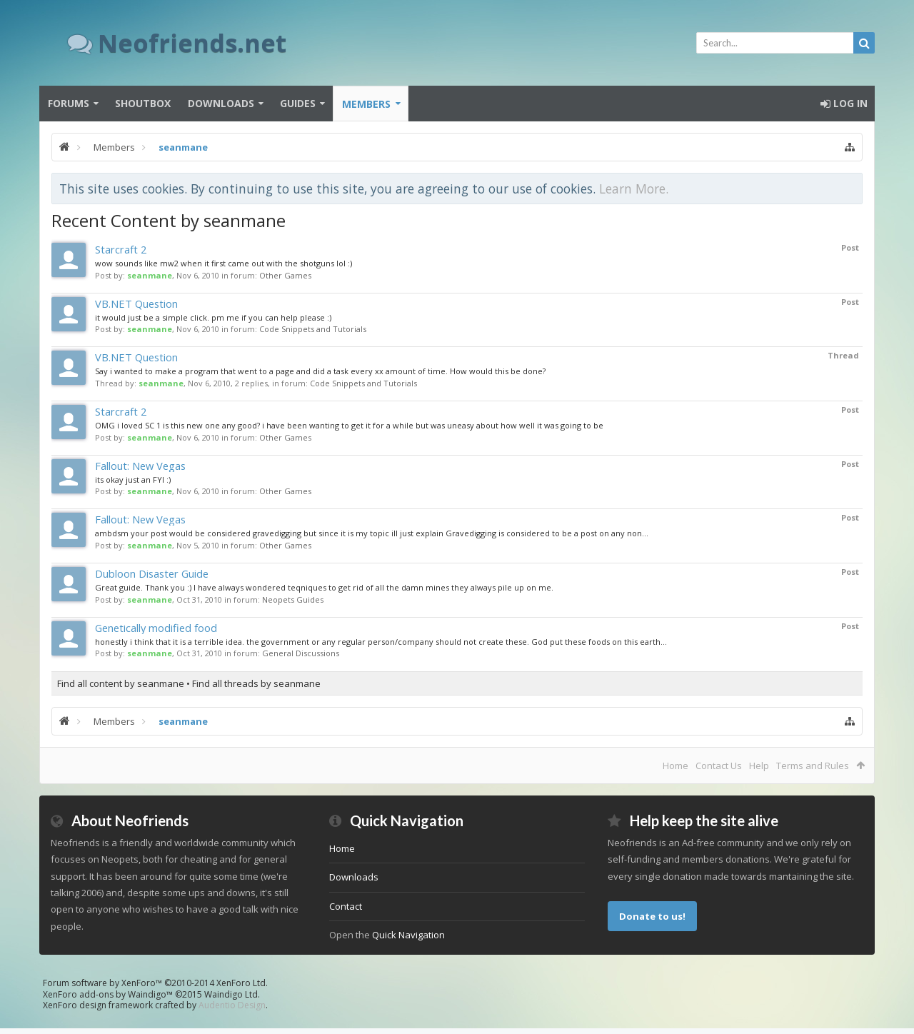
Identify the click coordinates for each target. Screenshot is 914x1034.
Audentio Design (232, 1005)
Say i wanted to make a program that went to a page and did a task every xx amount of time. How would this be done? (320, 371)
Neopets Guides (292, 599)
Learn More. (633, 188)
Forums (68, 103)
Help (759, 765)
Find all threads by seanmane (256, 683)
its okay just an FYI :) (133, 479)
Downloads (221, 103)
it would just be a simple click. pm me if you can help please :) (213, 317)
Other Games (285, 275)
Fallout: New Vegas (140, 465)
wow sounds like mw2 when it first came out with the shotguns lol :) (223, 263)
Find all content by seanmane (120, 683)
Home (675, 765)
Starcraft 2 (120, 249)
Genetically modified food (156, 628)
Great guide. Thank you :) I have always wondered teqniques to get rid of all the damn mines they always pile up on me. (324, 587)
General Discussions (300, 653)
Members (366, 104)
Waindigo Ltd (231, 994)
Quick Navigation (408, 934)
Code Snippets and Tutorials (312, 328)
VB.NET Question (136, 303)
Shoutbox (143, 103)
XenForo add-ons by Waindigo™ (108, 994)
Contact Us (718, 765)
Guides (298, 103)
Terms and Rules (812, 765)
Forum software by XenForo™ (155, 983)
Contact (345, 906)
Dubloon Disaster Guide (152, 573)
